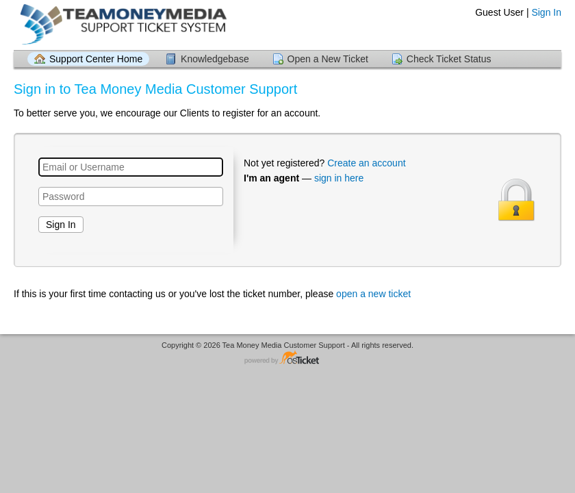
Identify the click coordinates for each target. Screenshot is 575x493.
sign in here (338, 178)
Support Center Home (95, 58)
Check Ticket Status (449, 58)
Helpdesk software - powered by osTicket (287, 358)
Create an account (366, 162)
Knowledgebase (215, 58)
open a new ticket (373, 293)
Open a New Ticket (328, 58)
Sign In (546, 12)
